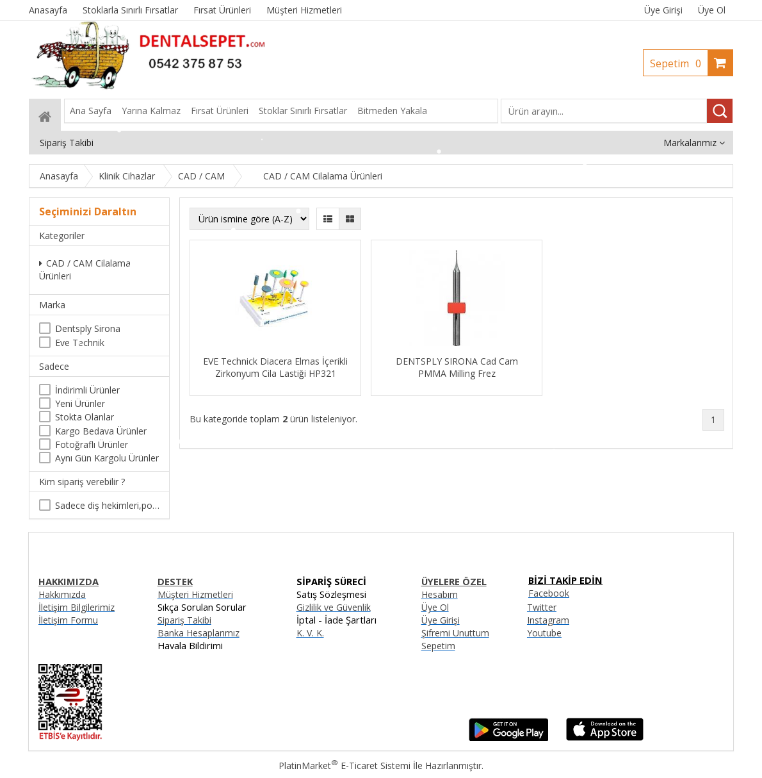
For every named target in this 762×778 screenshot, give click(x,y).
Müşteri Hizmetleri (195, 594)
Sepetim (679, 63)
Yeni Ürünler (80, 403)
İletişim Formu (68, 620)
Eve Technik (79, 342)
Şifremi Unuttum (455, 633)
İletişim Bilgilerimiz (76, 607)
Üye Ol (712, 10)
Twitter (541, 607)
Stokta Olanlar (84, 417)
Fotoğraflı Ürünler (91, 444)
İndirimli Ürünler (87, 390)
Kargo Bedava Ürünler (101, 431)
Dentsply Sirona (87, 328)
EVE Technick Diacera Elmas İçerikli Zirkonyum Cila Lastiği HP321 (275, 367)
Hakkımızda (62, 594)
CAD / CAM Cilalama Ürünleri (85, 269)
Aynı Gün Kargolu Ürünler (107, 458)
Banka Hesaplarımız (198, 633)
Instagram (548, 620)
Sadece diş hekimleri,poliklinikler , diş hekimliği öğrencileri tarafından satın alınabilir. (107, 505)
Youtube (544, 633)
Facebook (548, 593)
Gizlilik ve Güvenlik (333, 607)
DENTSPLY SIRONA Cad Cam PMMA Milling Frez (457, 367)
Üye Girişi (663, 10)
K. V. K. (310, 633)
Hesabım (439, 594)
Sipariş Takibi (184, 620)
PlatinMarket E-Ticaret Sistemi (344, 765)
